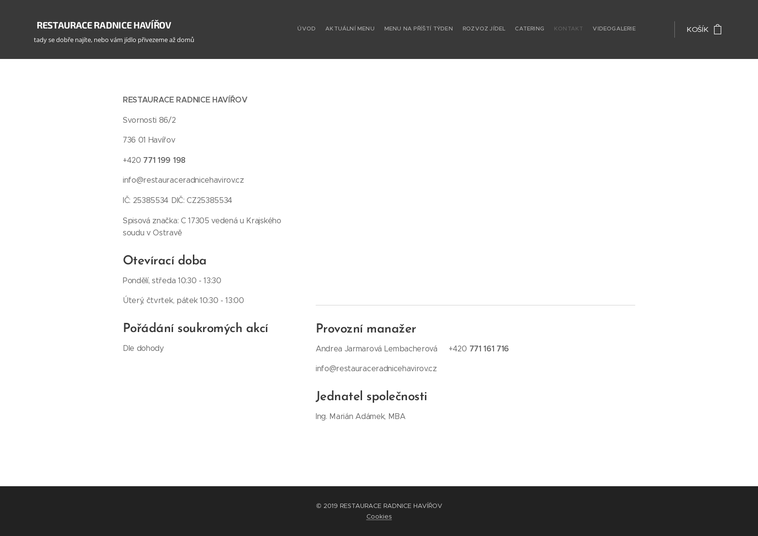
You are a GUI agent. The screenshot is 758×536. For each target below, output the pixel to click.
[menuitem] (578, 29)
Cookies (379, 516)
